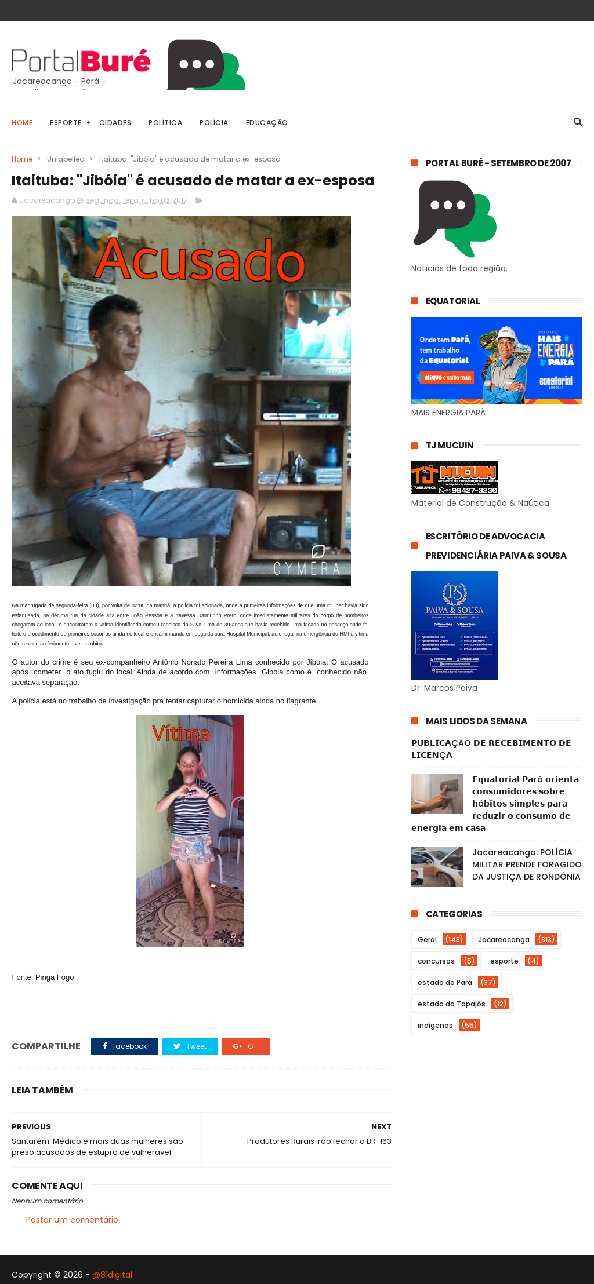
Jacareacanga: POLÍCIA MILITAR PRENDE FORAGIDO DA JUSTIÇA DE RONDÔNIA (527, 864)
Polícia (214, 122)
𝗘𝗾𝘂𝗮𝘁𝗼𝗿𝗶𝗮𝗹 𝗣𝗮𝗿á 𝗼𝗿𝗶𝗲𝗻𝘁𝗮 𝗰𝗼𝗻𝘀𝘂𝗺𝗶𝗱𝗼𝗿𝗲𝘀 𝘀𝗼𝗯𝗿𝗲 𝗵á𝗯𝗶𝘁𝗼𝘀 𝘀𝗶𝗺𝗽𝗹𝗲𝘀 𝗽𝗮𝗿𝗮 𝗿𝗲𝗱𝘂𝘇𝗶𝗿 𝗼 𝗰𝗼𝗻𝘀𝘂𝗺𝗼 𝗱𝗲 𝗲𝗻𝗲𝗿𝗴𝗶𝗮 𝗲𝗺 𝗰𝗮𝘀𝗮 (495, 804)
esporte (504, 961)
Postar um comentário (72, 1219)
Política (165, 122)
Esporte (66, 122)
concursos (436, 961)
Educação (267, 122)
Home (22, 122)
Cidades (115, 122)
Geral (427, 939)
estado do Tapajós (452, 1004)
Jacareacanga (504, 939)
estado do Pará (445, 982)
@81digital (112, 1275)
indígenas (435, 1025)
